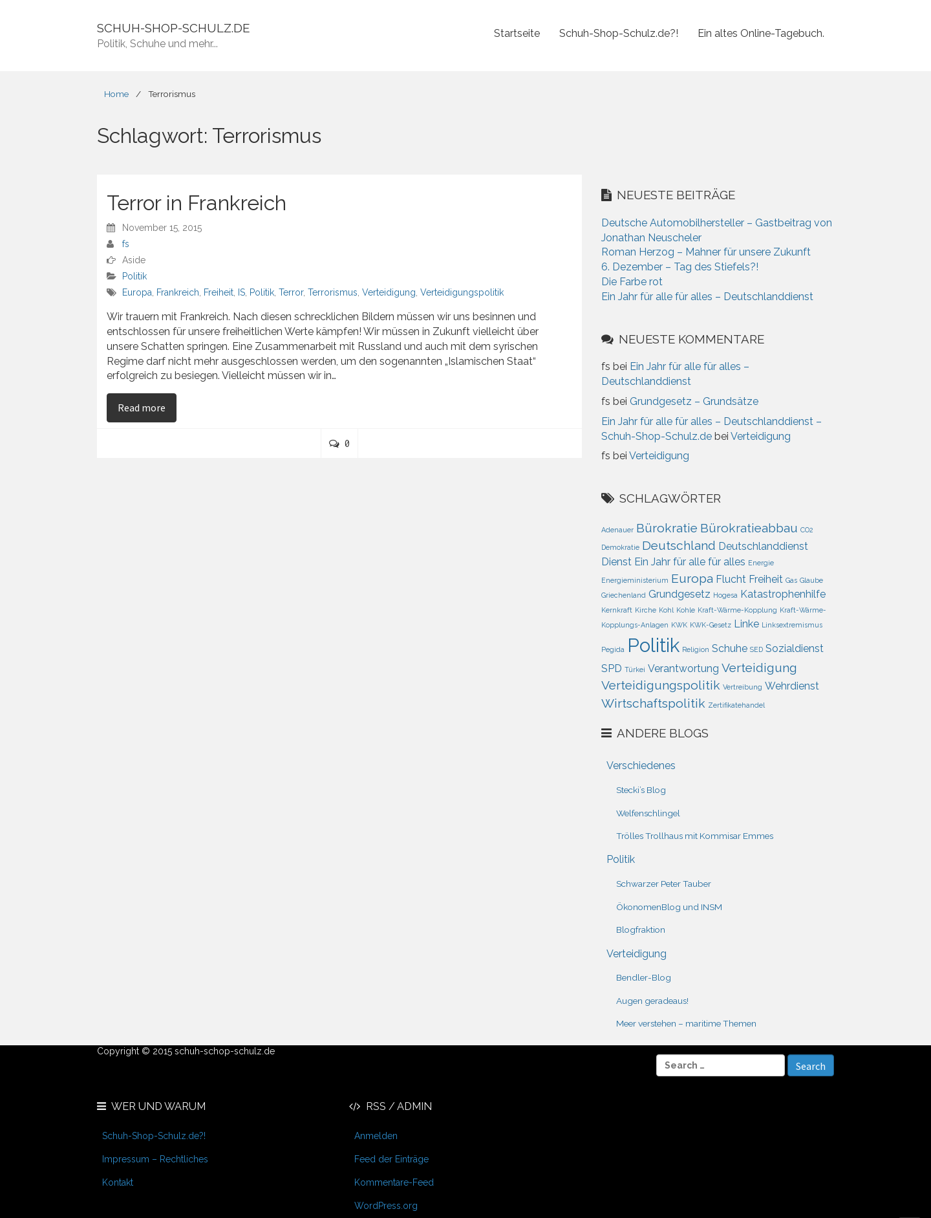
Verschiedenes (641, 765)
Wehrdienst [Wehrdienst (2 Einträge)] (792, 686)
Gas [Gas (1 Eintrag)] (791, 580)
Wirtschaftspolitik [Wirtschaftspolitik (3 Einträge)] (653, 703)
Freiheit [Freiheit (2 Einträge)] (766, 579)
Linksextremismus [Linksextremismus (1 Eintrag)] (792, 625)
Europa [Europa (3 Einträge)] (692, 578)
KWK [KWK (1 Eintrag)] (679, 625)
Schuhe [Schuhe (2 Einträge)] (729, 648)
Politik (134, 276)
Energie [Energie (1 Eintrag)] (761, 563)
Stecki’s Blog (641, 790)
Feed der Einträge (391, 1159)
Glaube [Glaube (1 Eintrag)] (811, 580)
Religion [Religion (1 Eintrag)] (695, 649)
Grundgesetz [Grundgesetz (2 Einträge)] (679, 594)
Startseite (517, 33)
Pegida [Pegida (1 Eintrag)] (613, 649)
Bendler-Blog (643, 977)
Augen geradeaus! (652, 1000)
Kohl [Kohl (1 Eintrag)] (666, 610)
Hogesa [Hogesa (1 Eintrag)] (725, 595)
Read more (147, 407)
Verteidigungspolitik (462, 292)
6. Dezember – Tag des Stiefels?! (679, 267)
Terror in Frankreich (196, 203)
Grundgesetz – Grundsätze (694, 401)
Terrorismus (333, 292)
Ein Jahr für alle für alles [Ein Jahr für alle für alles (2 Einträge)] (689, 562)
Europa (137, 292)
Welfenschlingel (648, 813)
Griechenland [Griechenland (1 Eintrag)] (623, 595)
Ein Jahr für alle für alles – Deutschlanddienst (707, 296)
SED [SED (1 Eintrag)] (756, 649)
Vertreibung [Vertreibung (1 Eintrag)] (742, 687)
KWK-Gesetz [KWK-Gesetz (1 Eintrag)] (710, 625)
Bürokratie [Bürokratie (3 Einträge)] (667, 528)
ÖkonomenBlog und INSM (669, 907)
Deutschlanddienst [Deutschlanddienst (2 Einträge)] (763, 546)
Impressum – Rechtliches (155, 1159)
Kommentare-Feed (394, 1182)
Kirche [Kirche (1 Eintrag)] (645, 610)
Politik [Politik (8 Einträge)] (653, 645)
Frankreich (177, 292)
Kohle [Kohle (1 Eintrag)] (685, 610)
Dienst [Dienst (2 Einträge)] (616, 562)
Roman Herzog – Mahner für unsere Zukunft (706, 252)
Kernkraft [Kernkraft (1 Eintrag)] (616, 610)
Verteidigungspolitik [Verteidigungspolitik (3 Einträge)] (660, 685)
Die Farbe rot (632, 282)
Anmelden (376, 1136)
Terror (291, 292)
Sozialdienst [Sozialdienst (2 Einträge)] (794, 648)
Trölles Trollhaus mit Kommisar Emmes (694, 836)
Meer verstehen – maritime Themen (686, 1023)
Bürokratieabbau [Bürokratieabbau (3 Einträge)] (749, 528)
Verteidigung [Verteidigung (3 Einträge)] (759, 667)
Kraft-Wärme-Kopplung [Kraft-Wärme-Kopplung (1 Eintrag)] (737, 610)
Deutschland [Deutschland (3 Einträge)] (679, 545)
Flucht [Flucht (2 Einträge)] (731, 579)
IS (241, 292)
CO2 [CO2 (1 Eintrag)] (806, 530)
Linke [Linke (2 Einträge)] (746, 624)
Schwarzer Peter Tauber (663, 883)
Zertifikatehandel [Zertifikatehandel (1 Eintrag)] (736, 705)
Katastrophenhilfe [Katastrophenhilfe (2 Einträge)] (783, 594)
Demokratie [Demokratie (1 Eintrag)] (620, 547)
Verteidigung (389, 292)
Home (116, 94)
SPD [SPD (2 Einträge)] (611, 668)
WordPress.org (386, 1206)
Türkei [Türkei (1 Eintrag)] (635, 669)
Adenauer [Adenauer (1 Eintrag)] (617, 530)
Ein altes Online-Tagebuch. (761, 33)
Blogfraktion (640, 929)
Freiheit (218, 292)
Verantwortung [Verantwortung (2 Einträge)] (683, 668)
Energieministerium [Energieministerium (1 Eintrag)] (635, 580)
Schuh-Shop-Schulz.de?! (618, 33)
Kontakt (117, 1182)
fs (125, 244)
